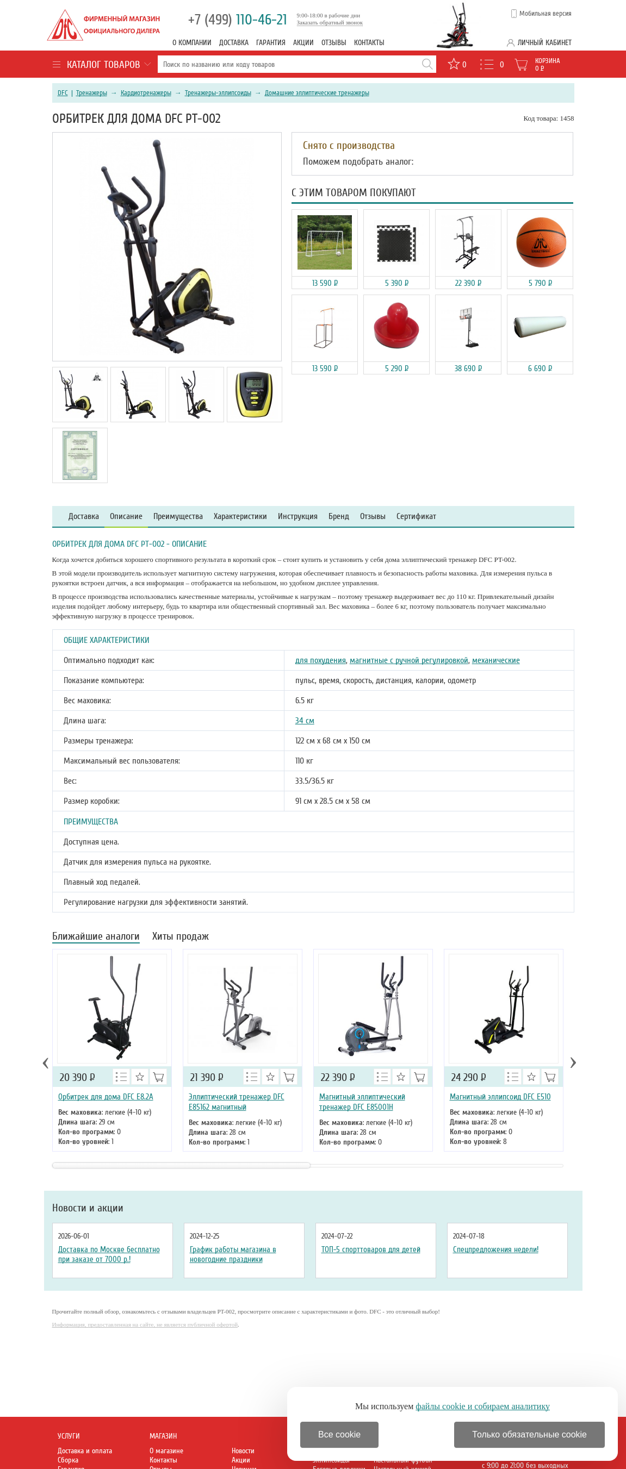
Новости (243, 1450)
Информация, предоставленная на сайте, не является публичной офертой (145, 1324)
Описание (126, 516)
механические (496, 660)
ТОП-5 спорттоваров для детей (370, 1249)
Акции (303, 42)
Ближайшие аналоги (96, 937)
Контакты (369, 42)
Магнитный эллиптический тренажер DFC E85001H (362, 1102)
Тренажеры (91, 93)
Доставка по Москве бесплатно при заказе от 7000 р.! (109, 1254)
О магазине (166, 1450)
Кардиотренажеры (146, 93)
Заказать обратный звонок (330, 22)
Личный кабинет (545, 42)
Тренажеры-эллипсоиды (218, 93)
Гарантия (271, 42)
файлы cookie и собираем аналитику (483, 1406)
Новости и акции (87, 1208)
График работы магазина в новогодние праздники (233, 1254)
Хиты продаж (180, 937)
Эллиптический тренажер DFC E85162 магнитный (236, 1102)
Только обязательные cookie (529, 1434)
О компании (192, 42)
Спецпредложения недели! (495, 1249)
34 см (304, 720)
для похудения (320, 660)
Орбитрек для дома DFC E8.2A (105, 1097)
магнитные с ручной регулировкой (409, 660)
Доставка (234, 42)
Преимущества (178, 516)
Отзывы (333, 42)
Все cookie (339, 1434)
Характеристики (240, 516)
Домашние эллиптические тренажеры (317, 93)
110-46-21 (237, 20)
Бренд (339, 516)
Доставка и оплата (85, 1450)
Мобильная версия (545, 13)
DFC (63, 93)
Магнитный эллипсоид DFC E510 (500, 1097)
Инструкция (298, 516)
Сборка (68, 1460)
